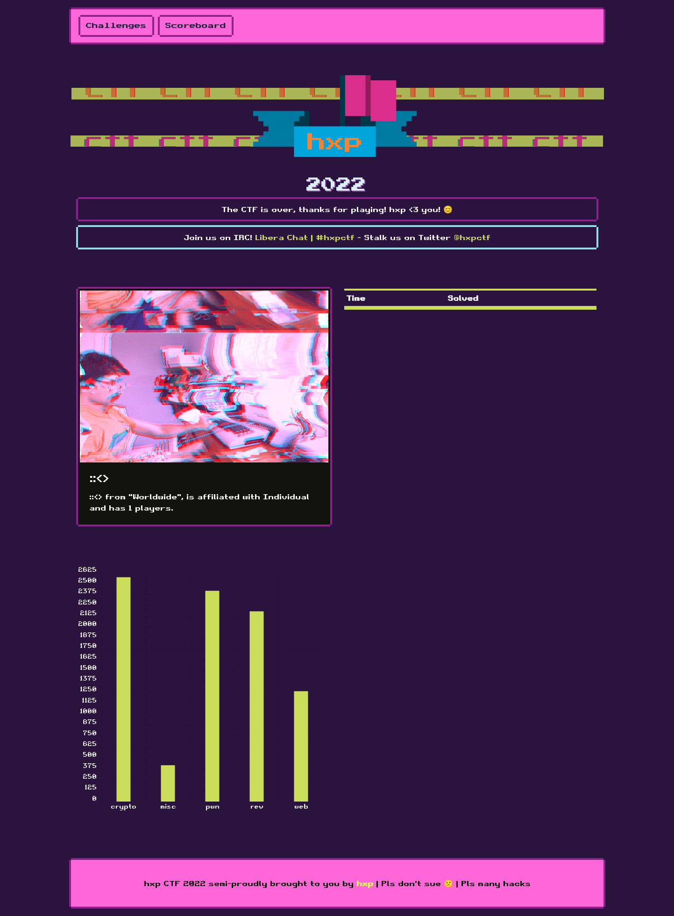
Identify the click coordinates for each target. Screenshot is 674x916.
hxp (364, 883)
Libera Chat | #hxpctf (305, 237)
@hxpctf (472, 237)
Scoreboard (195, 26)
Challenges (116, 26)
